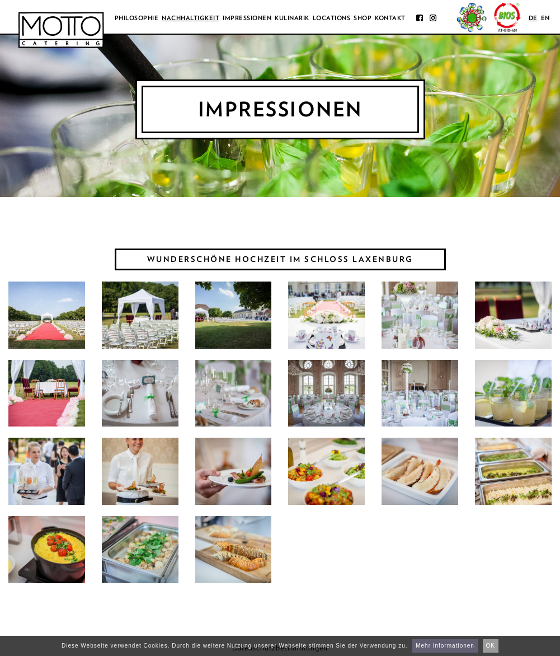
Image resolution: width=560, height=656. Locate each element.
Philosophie (137, 18)
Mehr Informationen (445, 646)
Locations (332, 18)
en (545, 18)
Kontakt (390, 18)
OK (490, 646)
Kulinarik (292, 18)
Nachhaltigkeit (190, 18)
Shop (362, 18)
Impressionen (247, 18)
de (533, 18)
